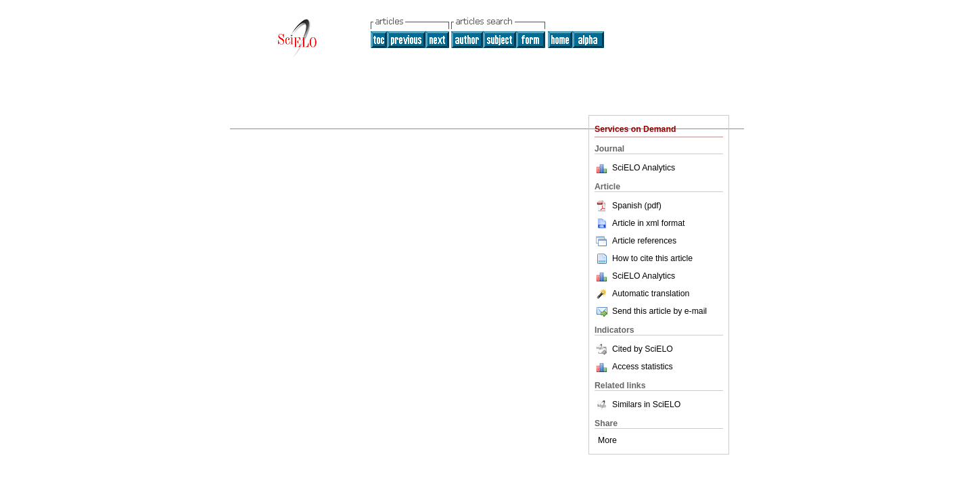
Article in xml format (640, 223)
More (607, 440)
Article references (635, 241)
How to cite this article (652, 258)
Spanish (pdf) (628, 205)
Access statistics (642, 366)
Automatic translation (642, 293)
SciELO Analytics (643, 167)
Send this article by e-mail (651, 311)
